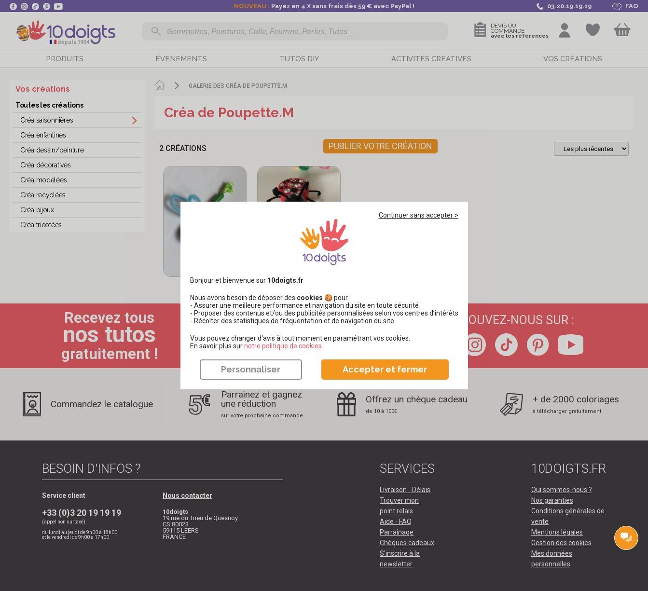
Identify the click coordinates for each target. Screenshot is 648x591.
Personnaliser (250, 369)
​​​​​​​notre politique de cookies (283, 346)
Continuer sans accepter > (418, 215)
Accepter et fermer (385, 369)
